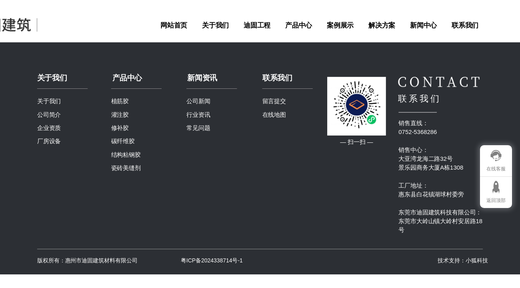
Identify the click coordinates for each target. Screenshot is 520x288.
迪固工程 (257, 25)
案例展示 (340, 25)
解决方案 (381, 25)
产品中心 (298, 25)
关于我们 (215, 25)
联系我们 (465, 25)
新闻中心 (423, 25)
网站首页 (173, 25)
